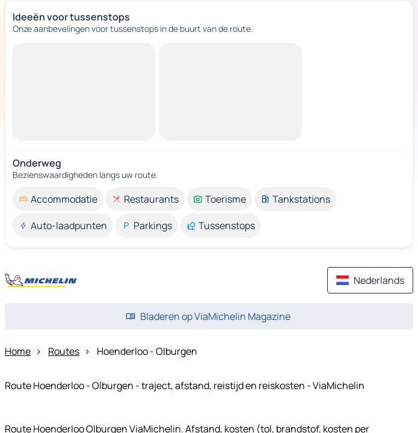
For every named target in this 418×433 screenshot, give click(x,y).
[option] (58, 199)
